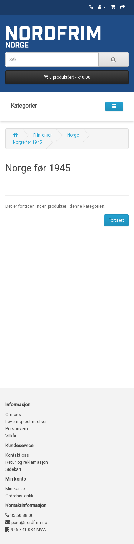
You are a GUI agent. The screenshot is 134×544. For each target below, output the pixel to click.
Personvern (16, 428)
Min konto (15, 488)
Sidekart (13, 469)
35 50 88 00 (19, 515)
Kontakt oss (17, 455)
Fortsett (116, 220)
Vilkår (10, 435)
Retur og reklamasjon (26, 462)
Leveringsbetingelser (26, 421)
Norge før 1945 (27, 142)
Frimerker (42, 135)
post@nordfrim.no (26, 522)
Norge (73, 135)
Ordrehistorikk (19, 495)
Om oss (13, 414)
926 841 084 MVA (25, 529)
